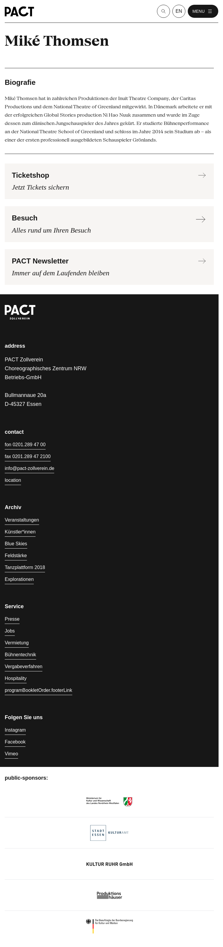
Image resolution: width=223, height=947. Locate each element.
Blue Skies (16, 543)
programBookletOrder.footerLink (38, 690)
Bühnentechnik (20, 654)
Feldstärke (16, 555)
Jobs (10, 630)
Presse (12, 619)
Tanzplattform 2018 (25, 567)
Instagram (15, 730)
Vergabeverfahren (23, 666)
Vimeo (11, 753)
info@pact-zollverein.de (29, 468)
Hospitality (16, 678)
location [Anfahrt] (13, 480)
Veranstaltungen (22, 519)
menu (203, 11)
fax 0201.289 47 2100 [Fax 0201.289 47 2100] (28, 456)
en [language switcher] (179, 11)
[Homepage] (19, 11)
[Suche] (163, 11)
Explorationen (19, 579)
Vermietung (17, 642)
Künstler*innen (20, 531)
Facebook (15, 741)
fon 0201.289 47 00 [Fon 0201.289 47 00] (25, 444)
